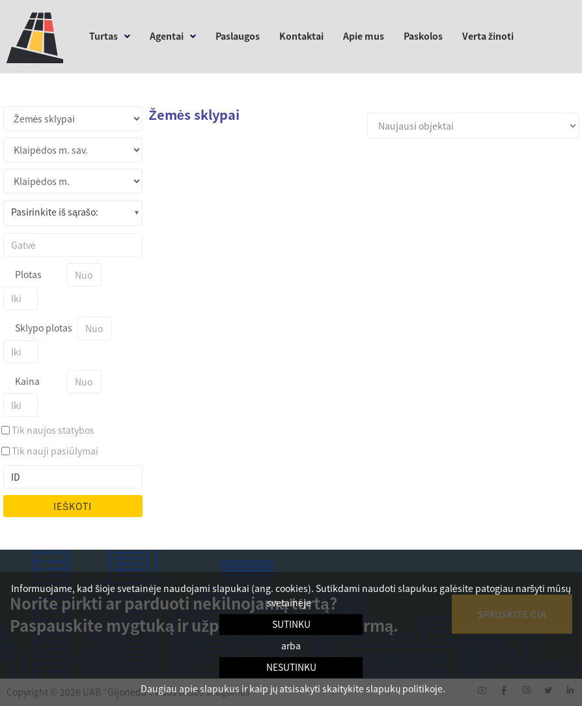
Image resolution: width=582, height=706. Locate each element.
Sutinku (291, 623)
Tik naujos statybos (53, 429)
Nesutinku (291, 666)
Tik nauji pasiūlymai (55, 450)
